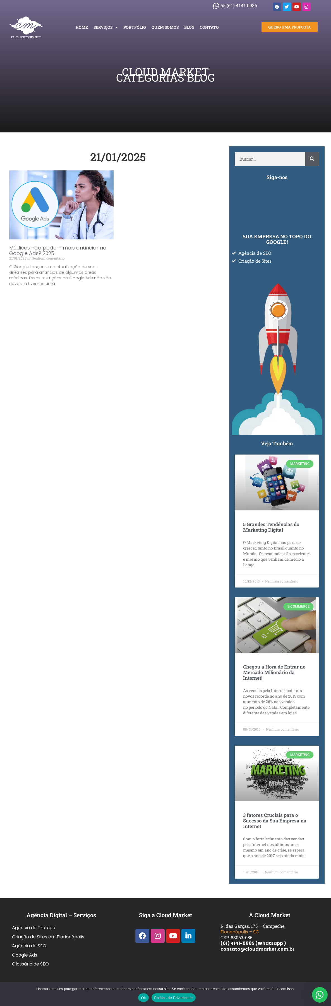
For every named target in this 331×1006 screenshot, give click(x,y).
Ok (143, 998)
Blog (189, 27)
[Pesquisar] (312, 159)
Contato (209, 27)
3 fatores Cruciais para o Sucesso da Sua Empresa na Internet (274, 820)
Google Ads (24, 944)
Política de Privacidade (173, 998)
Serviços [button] (105, 27)
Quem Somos (165, 27)
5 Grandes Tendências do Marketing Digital (271, 527)
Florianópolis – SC (239, 932)
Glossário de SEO (30, 949)
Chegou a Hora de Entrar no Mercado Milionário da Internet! (274, 672)
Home (82, 27)
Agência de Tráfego (33, 926)
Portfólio (134, 27)
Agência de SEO (29, 938)
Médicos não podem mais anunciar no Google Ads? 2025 (57, 250)
